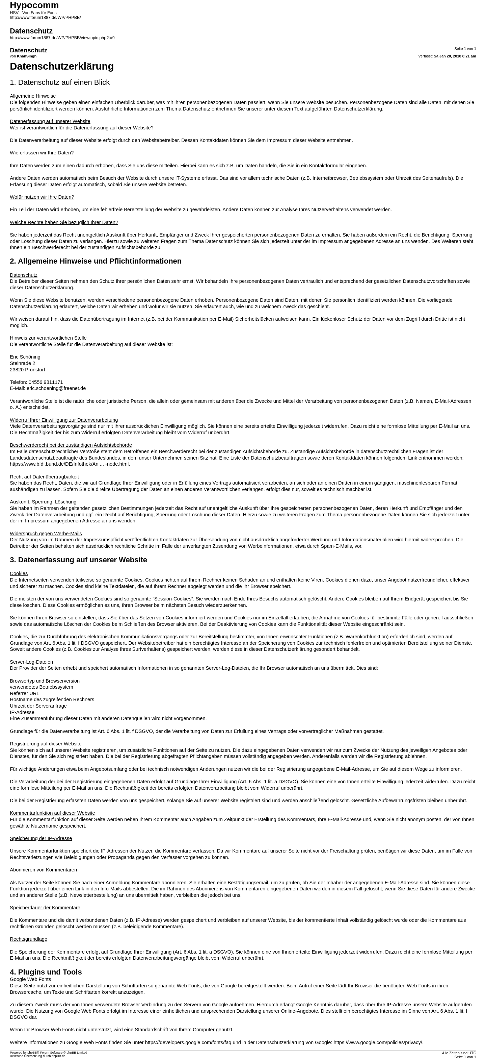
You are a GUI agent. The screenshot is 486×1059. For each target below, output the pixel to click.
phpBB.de (58, 1056)
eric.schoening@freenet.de (56, 388)
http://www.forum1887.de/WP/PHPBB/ (45, 17)
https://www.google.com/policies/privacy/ (378, 1042)
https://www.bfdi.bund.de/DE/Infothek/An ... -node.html (69, 464)
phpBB (32, 1052)
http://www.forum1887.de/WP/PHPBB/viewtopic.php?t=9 (62, 37)
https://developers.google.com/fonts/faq (188, 1042)
